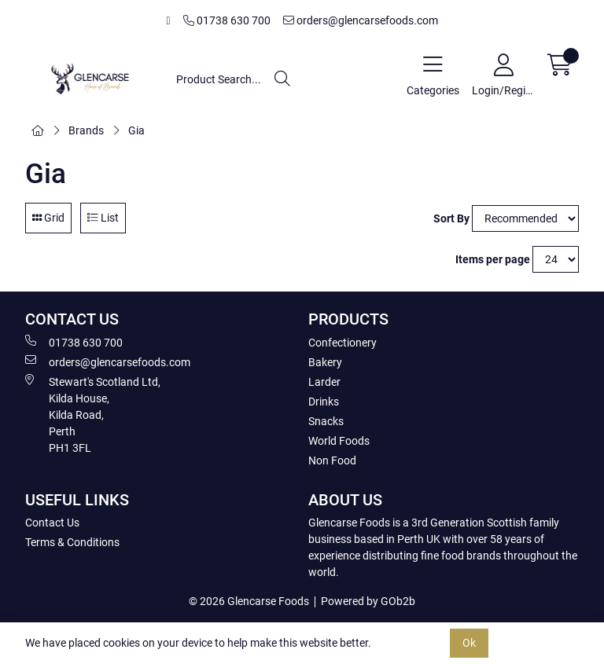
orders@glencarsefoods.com (360, 20)
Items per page (492, 259)
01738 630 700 (227, 20)
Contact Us (52, 522)
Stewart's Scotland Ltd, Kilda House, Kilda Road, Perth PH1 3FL (92, 414)
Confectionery (342, 342)
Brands (86, 130)
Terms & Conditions (72, 542)
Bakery (325, 362)
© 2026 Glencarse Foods (249, 601)
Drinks (323, 401)
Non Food (332, 460)
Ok (469, 642)
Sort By (451, 218)
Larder (324, 382)
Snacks (326, 421)
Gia (136, 130)
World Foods (339, 441)
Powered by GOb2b (368, 601)
